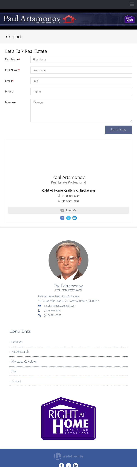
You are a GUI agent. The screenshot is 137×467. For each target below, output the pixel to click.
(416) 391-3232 (70, 201)
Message (10, 102)
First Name (12, 59)
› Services (15, 342)
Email (9, 80)
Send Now (118, 129)
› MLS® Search (19, 352)
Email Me (68, 210)
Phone (9, 91)
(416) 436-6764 (70, 195)
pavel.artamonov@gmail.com (59, 305)
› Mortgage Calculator (23, 361)
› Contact (15, 381)
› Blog (13, 371)
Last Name (12, 70)
